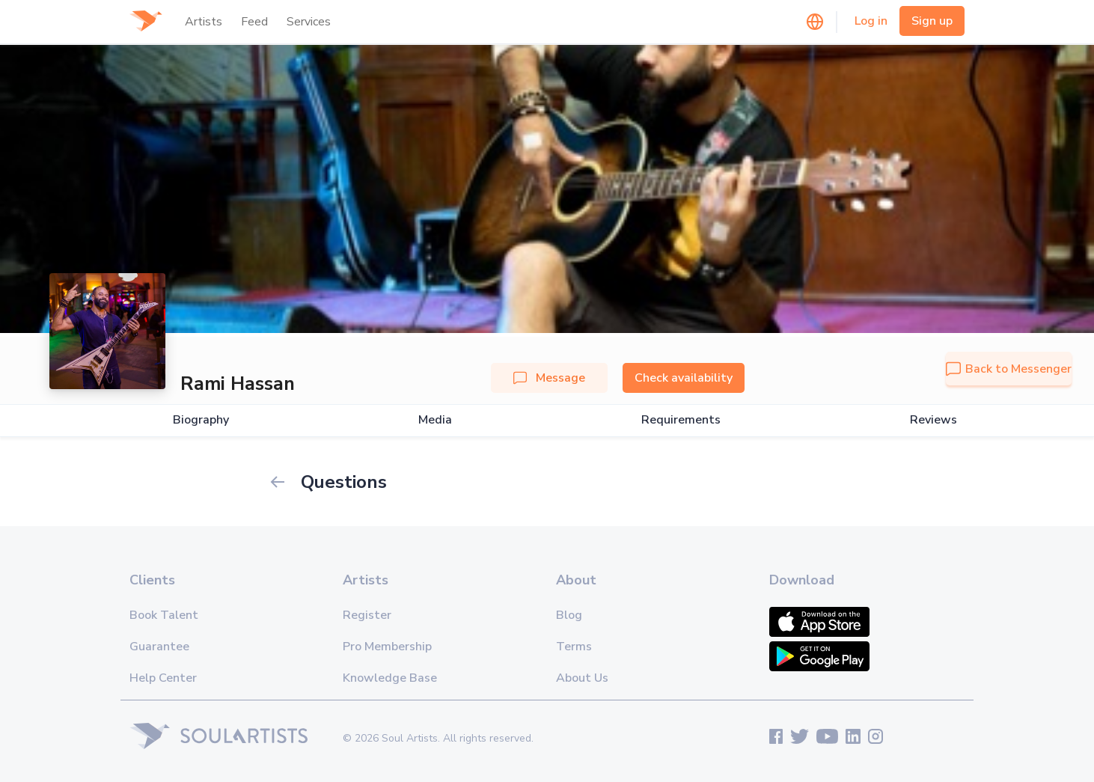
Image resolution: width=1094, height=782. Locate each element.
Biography (201, 420)
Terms (574, 646)
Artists (203, 21)
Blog (569, 615)
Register (367, 615)
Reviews (933, 420)
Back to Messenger (1009, 369)
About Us (582, 677)
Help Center (163, 677)
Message (549, 378)
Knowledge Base (390, 677)
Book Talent (163, 615)
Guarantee (159, 646)
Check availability (684, 378)
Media (435, 420)
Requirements (681, 420)
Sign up (932, 21)
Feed (254, 21)
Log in (871, 21)
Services (309, 21)
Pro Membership (387, 646)
